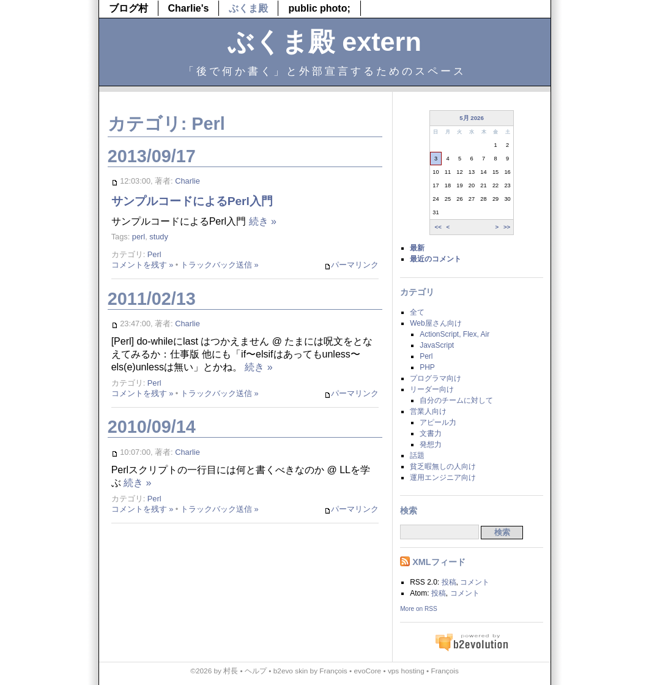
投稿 (449, 582)
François (333, 671)
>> (506, 226)
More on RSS (418, 608)
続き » (262, 221)
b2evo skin (290, 671)
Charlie (187, 180)
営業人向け (428, 411)
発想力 (431, 444)
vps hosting (406, 671)
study (158, 236)
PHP (427, 367)
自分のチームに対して (456, 400)
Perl (154, 254)
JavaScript (437, 345)
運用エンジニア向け (443, 477)
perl (138, 236)
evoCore (367, 671)
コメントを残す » (142, 264)
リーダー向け (432, 389)
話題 (417, 455)
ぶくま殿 (248, 8)
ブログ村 (128, 8)
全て (417, 312)
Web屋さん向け (435, 323)
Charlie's (188, 8)
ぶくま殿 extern (324, 41)
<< (437, 226)
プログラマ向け (435, 378)
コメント (474, 582)
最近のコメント (435, 259)
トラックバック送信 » (219, 264)
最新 (417, 248)
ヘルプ (256, 671)
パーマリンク (351, 265)
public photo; (319, 8)
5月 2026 (471, 117)
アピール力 (438, 422)
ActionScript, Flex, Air (454, 334)
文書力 (431, 433)
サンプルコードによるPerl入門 (192, 201)
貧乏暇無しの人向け (443, 466)
